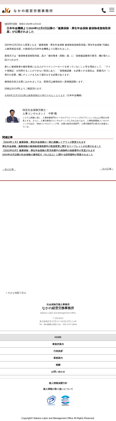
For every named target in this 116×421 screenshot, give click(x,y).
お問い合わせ (58, 372)
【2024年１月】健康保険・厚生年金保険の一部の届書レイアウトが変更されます (44, 142)
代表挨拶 (58, 351)
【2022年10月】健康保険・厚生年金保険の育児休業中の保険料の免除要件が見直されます (48, 150)
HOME (58, 337)
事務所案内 (58, 344)
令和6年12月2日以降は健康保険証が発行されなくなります (35, 95)
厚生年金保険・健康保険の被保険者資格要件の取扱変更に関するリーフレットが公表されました (51, 146)
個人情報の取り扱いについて (58, 389)
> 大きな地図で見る (16, 293)
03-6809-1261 (50, 324)
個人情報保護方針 (58, 383)
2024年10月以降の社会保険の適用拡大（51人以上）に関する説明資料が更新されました (47, 154)
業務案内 (58, 358)
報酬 (58, 365)
